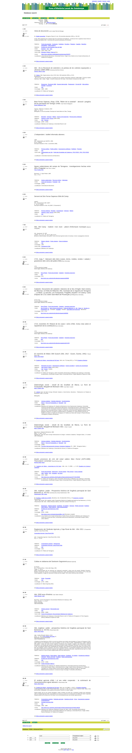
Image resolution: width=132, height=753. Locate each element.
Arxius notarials (78, 471)
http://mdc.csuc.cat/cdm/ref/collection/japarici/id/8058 (54, 313)
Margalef (61, 402)
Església (86, 505)
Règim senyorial (79, 505)
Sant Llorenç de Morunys (56, 308)
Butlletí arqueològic (40, 36)
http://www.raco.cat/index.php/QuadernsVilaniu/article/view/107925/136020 (60, 707)
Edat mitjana (44, 507)
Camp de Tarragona (46, 182)
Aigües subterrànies (46, 180)
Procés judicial (62, 471)
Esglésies (61, 44)
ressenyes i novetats (78, 498)
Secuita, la (86, 308)
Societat (43, 85)
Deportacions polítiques (58, 365)
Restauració (71, 84)
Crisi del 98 (78, 84)
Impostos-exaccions (70, 273)
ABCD (67, 749)
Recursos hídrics (57, 180)
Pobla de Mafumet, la (69, 308)
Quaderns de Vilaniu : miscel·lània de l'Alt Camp (47, 360)
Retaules (72, 44)
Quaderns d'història (82, 360)
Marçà (43, 402)
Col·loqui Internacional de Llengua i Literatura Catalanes (55, 446)
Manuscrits (55, 471)
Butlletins (74, 149)
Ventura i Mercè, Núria (39, 71)
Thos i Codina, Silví (39, 169)
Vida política (85, 84)
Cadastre (61, 273)
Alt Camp (60, 473)
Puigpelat (55, 182)
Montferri (43, 49)
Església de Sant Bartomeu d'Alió (50, 508)
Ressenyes (44, 84)
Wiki (73, 749)
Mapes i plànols (45, 241)
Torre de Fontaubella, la (51, 402)
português (94, 1)
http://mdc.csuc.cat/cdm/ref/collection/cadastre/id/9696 (55, 278)
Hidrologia (65, 180)
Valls (51, 49)
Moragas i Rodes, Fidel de (48, 52)
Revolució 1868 (52, 84)
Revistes (79, 149)
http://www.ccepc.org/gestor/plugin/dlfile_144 (52, 514)
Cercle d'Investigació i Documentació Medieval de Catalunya (57, 614)
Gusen (46, 369)
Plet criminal (70, 471)
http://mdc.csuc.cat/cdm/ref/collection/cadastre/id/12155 (55, 343)
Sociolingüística (66, 401)
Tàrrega (46, 120)
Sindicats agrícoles (58, 699)
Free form (107, 729)
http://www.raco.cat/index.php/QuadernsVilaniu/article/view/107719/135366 (60, 477)
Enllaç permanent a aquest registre (44, 61)
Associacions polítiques (64, 149)
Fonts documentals (46, 44)
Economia (49, 85)
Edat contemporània (62, 507)
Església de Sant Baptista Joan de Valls (51, 47)
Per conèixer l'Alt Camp (49, 636)
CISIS (64, 749)
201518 (38, 392)
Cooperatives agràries (47, 543)
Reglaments (57, 543)
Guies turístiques (63, 241)
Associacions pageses (83, 699)
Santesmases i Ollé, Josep (40, 494)
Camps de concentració (82, 365)
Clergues (49, 116)
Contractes (55, 44)
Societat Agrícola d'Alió (47, 702)
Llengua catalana (45, 401)
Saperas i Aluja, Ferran (47, 118)
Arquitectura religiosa (83, 655)
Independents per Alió (47, 152)
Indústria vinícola (68, 699)
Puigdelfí (58, 309)
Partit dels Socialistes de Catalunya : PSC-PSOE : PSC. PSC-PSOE (71, 152)
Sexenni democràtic (62, 84)
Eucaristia (47, 578)
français (104, 1)
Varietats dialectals (56, 401)
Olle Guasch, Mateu (46, 367)
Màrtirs (54, 116)
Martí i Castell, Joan (39, 388)
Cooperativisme (45, 700)
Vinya (75, 699)
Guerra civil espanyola (63, 116)
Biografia (43, 116)
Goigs (42, 578)
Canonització (59, 210)
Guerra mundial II (70, 365)
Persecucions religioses (75, 116)
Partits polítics (54, 149)
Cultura (38, 75)
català (108, 1)
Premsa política (45, 149)
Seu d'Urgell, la (45, 308)
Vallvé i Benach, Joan (39, 596)
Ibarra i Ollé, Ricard (39, 356)
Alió (48, 49)
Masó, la (80, 308)
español (99, 1)
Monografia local (54, 609)
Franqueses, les (45, 309)
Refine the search (51, 22)
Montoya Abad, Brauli (39, 462)
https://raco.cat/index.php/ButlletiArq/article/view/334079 (55, 54)
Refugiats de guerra (46, 365)
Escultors (67, 44)
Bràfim (46, 473)
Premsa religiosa (45, 210)
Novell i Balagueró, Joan (40, 105)
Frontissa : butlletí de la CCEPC (43, 498)
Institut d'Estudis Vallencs (47, 663)
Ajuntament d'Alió (45, 246)
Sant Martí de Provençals (73, 309)
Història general (52, 505)
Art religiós (66, 505)
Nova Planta (44, 273)
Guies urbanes (54, 241)
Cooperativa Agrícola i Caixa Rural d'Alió (44, 533)
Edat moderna (52, 45)
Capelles (78, 44)
